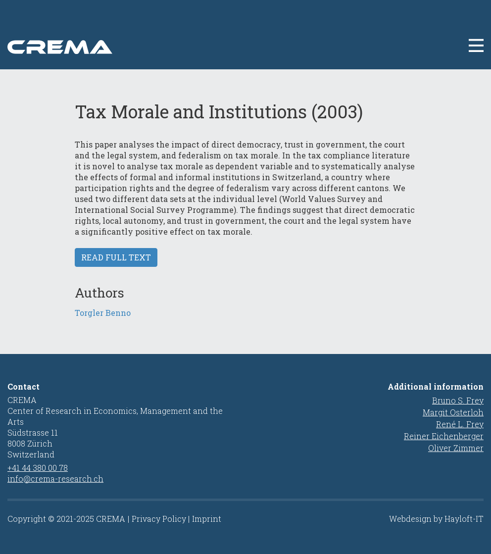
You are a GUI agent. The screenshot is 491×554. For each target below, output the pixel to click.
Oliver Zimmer (456, 448)
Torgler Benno (103, 312)
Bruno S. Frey (458, 400)
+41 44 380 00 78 (37, 467)
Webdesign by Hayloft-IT (436, 518)
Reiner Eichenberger (444, 436)
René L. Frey (460, 424)
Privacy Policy (159, 518)
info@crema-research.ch (55, 478)
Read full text (116, 257)
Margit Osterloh (453, 412)
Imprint (206, 518)
